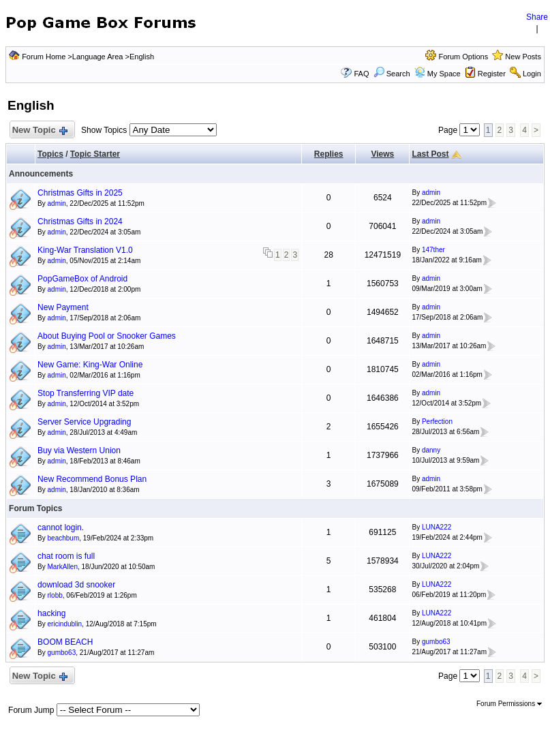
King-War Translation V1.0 (85, 250)
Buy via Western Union (79, 450)
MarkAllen (63, 566)
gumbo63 (62, 652)
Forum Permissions (509, 703)
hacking (51, 613)
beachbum (64, 538)
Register (492, 74)
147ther (433, 250)
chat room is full (66, 556)
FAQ (361, 74)
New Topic (39, 130)
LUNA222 (436, 527)
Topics (50, 154)
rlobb (55, 595)
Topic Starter (95, 154)
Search (391, 74)
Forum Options (463, 56)
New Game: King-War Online (89, 364)
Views (382, 154)
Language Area (97, 56)
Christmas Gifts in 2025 (80, 193)
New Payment (63, 307)
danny (431, 450)
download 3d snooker (76, 585)
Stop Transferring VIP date (85, 393)
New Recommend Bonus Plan (92, 479)
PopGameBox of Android (82, 279)
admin (57, 203)
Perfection (437, 421)
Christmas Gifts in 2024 (80, 221)
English (141, 56)
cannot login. (60, 527)
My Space (444, 74)
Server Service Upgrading (84, 422)
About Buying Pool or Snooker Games (106, 336)
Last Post (430, 154)
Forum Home (43, 56)
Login (532, 74)
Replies (328, 154)
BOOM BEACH (65, 642)
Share (537, 17)
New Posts (523, 56)
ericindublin (65, 624)
